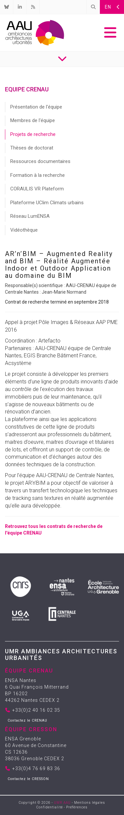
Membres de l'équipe (32, 120)
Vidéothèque (24, 230)
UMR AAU (62, 802)
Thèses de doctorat (31, 148)
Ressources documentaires (40, 161)
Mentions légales (89, 802)
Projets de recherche (33, 134)
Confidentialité (49, 807)
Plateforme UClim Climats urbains (47, 203)
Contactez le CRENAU (27, 720)
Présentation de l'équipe (36, 107)
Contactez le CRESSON (28, 779)
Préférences (77, 807)
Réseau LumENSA (30, 216)
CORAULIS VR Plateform (37, 189)
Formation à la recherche (37, 175)
